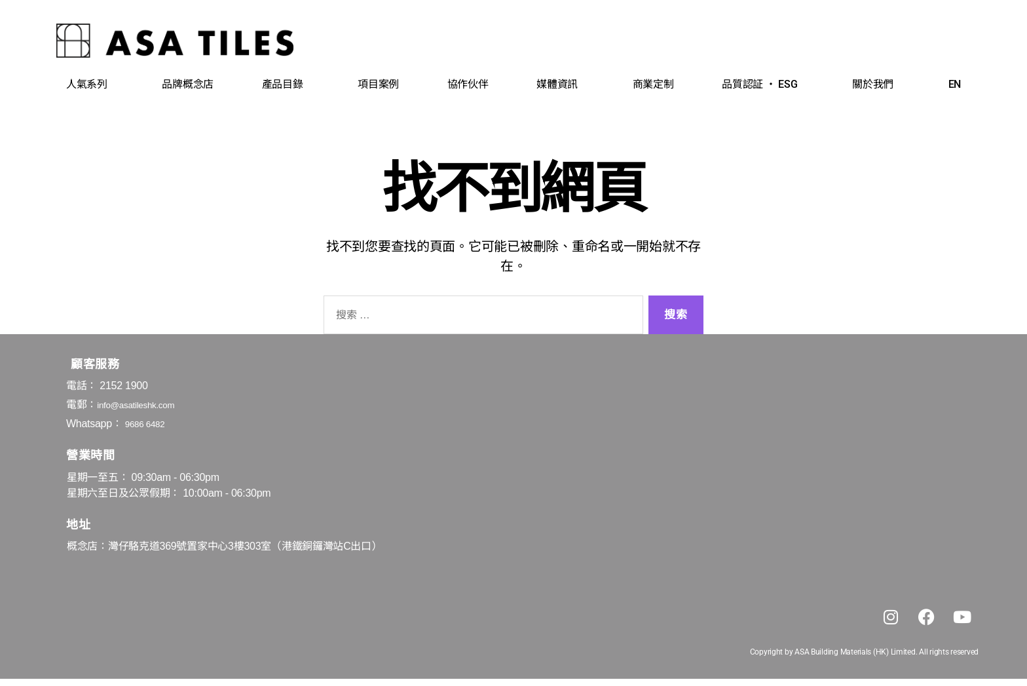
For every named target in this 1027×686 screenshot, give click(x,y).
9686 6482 (149, 423)
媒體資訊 (560, 84)
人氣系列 (90, 84)
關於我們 (876, 84)
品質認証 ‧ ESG (763, 84)
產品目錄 (286, 84)
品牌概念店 (188, 84)
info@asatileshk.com (144, 404)
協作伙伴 (468, 84)
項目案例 (378, 84)
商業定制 (653, 84)
